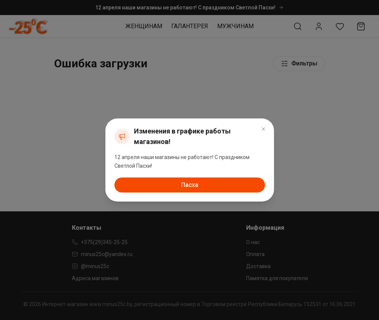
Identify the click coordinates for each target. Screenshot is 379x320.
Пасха (189, 184)
